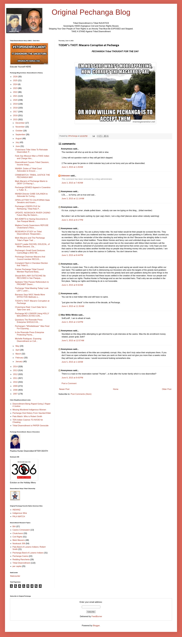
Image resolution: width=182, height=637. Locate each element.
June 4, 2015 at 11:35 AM (73, 306)
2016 (15, 115)
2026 (15, 77)
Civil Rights (17, 537)
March (18, 354)
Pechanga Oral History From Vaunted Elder (31, 413)
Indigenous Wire (19, 513)
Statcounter (15, 576)
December (20, 123)
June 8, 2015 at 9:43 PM (72, 378)
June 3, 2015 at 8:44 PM (72, 255)
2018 (15, 108)
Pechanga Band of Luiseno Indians (27, 553)
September (20, 134)
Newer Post (64, 389)
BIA (14, 526)
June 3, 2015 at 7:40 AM (72, 183)
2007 (15, 394)
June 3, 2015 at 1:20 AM (72, 167)
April (17, 350)
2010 (15, 382)
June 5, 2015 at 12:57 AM (73, 340)
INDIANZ (16, 510)
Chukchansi (17, 533)
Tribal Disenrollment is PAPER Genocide (30, 425)
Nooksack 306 (18, 543)
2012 (15, 374)
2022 (15, 92)
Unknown (65, 176)
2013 (15, 370)
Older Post (166, 389)
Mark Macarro (18, 540)
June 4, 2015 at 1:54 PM (72, 322)
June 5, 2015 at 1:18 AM (72, 362)
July (17, 142)
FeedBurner (97, 616)
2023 (15, 88)
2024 (15, 84)
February (19, 358)
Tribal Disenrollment (21, 563)
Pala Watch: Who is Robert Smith (27, 416)
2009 (15, 386)
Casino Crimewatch (21, 530)
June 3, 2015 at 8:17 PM (72, 220)
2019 (15, 104)
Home (115, 389)
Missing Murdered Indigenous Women (29, 410)
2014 (15, 366)
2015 (15, 119)
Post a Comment (69, 383)
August (18, 138)
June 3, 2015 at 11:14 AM (73, 198)
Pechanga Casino (20, 556)
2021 (15, 96)
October (19, 131)
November (20, 127)
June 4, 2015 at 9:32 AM (72, 285)
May (17, 346)
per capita (16, 566)
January (19, 361)
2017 (15, 112)
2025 (15, 80)
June (17, 146)
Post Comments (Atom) (81, 394)
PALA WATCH (18, 516)
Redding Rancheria (21, 559)
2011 (15, 378)
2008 (15, 390)
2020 (15, 100)
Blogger (96, 625)
